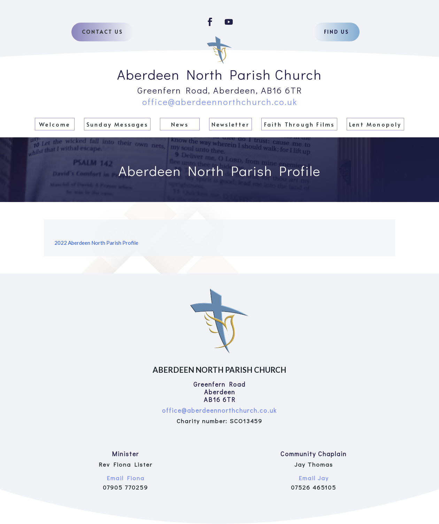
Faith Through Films (299, 124)
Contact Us (102, 32)
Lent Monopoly (375, 124)
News (179, 124)
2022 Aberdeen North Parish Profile (96, 243)
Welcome (54, 124)
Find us (336, 32)
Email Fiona (126, 478)
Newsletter (230, 124)
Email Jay (314, 478)
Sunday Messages (117, 124)
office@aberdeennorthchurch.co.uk (219, 101)
